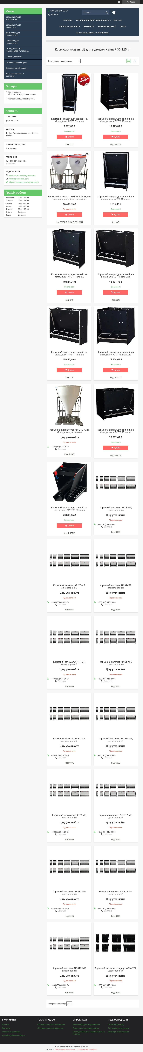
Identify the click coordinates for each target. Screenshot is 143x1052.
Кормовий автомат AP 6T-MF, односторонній (69, 739)
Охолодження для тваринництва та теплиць (17, 49)
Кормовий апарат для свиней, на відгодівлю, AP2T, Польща (116, 197)
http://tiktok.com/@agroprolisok (22, 175)
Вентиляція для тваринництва (13, 34)
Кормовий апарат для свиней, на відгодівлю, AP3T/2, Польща (116, 353)
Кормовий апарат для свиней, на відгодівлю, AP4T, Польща (116, 275)
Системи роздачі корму (16, 62)
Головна (67, 20)
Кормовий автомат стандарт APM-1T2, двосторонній (115, 969)
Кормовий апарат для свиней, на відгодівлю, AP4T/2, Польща (116, 431)
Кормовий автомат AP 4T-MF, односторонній (69, 663)
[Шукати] (107, 12)
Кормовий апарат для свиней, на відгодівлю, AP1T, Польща (69, 120)
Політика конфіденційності (87, 1049)
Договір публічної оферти (13, 1035)
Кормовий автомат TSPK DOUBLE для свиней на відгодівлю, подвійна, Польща (69, 199)
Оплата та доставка (69, 26)
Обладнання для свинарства (13, 26)
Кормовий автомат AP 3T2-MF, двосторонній (116, 816)
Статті (123, 26)
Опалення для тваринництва (12, 42)
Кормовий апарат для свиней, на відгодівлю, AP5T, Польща (69, 353)
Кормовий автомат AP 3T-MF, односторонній (115, 586)
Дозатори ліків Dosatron (16, 68)
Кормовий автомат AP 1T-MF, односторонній (115, 508)
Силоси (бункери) (14, 57)
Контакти (89, 26)
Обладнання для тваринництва (92, 20)
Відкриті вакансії (107, 26)
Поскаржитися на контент (65, 1049)
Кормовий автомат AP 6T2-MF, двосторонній (69, 969)
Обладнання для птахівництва (13, 18)
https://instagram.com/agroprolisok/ (24, 182)
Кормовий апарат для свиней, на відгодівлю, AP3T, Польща (69, 275)
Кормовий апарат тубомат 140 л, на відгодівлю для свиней (69, 431)
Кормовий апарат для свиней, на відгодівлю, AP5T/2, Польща (69, 508)
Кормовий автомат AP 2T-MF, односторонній (69, 586)
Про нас (118, 20)
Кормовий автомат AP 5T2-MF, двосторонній (116, 892)
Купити (71, 137)
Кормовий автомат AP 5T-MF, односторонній (115, 663)
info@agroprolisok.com (19, 179)
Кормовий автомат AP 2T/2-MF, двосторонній (69, 816)
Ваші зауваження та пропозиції (92, 33)
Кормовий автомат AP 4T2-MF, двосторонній (69, 892)
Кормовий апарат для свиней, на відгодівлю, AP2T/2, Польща (116, 120)
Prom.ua (84, 1047)
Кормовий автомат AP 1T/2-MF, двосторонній (116, 739)
